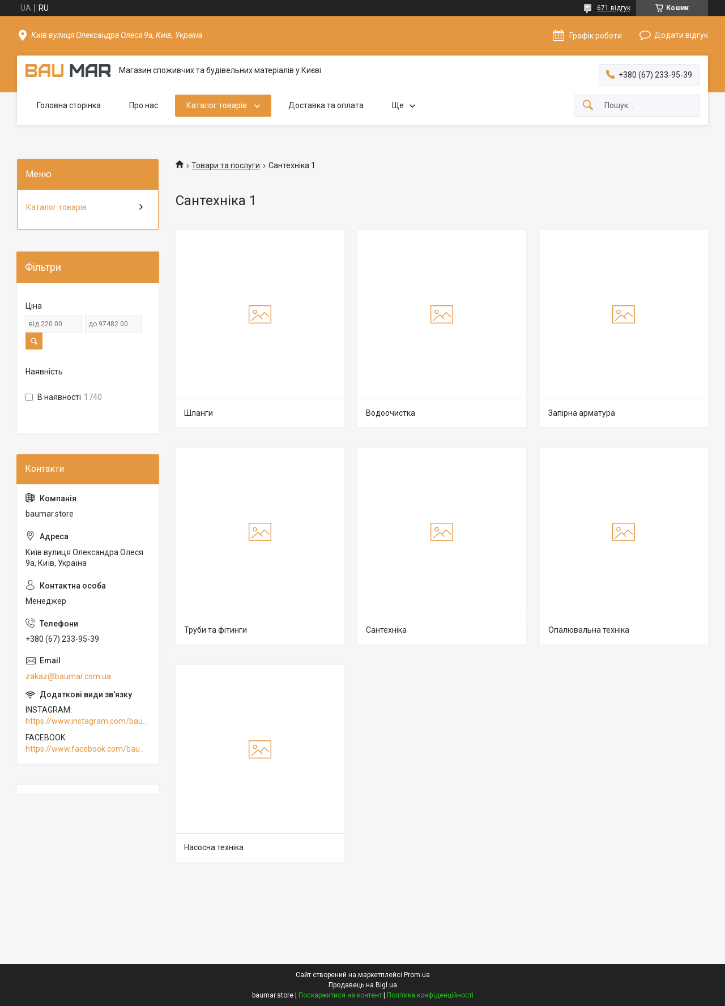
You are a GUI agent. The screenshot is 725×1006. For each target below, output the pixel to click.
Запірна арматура (581, 412)
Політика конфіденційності (430, 995)
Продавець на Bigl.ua (363, 985)
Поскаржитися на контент (340, 995)
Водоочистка (390, 412)
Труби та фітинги (215, 629)
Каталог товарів (217, 105)
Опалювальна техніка (588, 629)
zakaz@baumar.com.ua (68, 676)
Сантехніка (386, 629)
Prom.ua (417, 975)
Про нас (143, 105)
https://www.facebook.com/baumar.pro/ (87, 748)
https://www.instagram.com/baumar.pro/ (87, 721)
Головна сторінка (69, 105)
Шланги (198, 412)
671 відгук (613, 8)
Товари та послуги (225, 165)
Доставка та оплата (326, 105)
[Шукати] (588, 105)
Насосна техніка (214, 847)
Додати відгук (681, 35)
